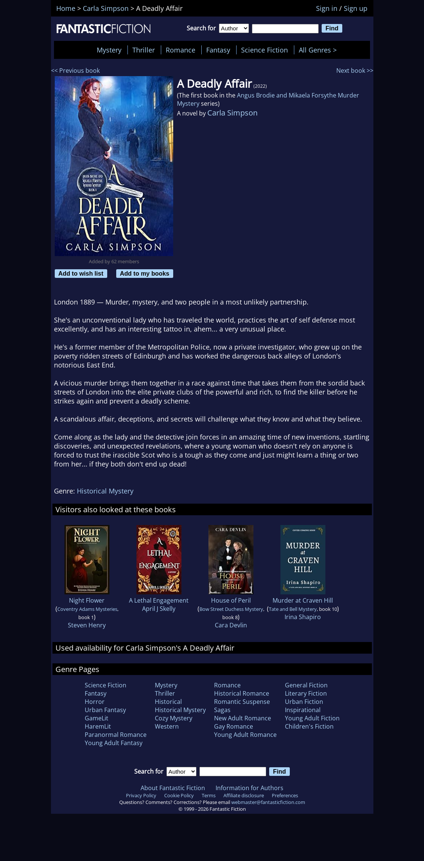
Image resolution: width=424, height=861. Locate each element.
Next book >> (354, 70)
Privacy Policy (141, 795)
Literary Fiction (306, 693)
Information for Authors (249, 788)
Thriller (143, 49)
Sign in (326, 8)
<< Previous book (75, 70)
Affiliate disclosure (243, 795)
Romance (180, 49)
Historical (168, 702)
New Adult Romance (242, 718)
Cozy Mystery (173, 718)
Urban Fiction (304, 702)
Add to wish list (80, 273)
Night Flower (87, 600)
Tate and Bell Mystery (293, 609)
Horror (95, 702)
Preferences (285, 795)
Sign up (355, 8)
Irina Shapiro (303, 617)
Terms (209, 795)
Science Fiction (264, 49)
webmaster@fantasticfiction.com (268, 802)
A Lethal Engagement (159, 600)
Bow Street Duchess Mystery (231, 609)
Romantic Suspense (242, 702)
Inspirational (303, 710)
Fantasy (218, 49)
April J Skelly (158, 608)
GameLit (96, 718)
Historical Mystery (105, 490)
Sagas (222, 710)
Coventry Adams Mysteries (87, 609)
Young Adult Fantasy (113, 743)
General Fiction (306, 685)
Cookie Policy (179, 795)
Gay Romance (233, 726)
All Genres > (319, 49)
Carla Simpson (232, 113)
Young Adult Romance (245, 734)
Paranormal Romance (116, 734)
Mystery (109, 49)
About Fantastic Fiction (173, 788)
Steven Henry (87, 625)
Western (167, 726)
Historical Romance (241, 693)
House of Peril (231, 600)
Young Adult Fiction (312, 718)
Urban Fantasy (105, 710)
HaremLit (98, 726)
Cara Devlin (231, 625)
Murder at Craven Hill (303, 600)
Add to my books (144, 273)
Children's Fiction (309, 726)
